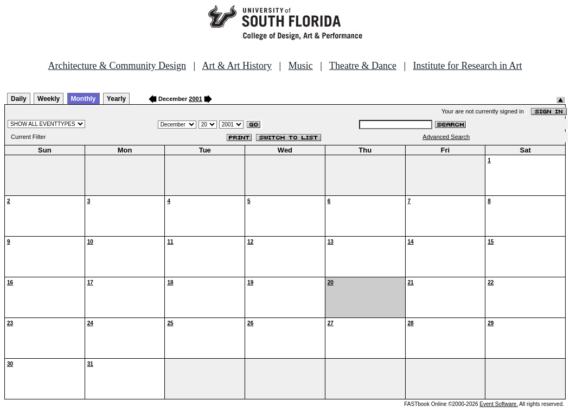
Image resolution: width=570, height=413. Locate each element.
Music (301, 65)
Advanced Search (446, 137)
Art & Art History (237, 65)
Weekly (48, 99)
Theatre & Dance (362, 65)
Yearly (116, 99)
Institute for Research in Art (467, 65)
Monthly (83, 99)
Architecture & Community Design (117, 65)
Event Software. (498, 404)
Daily (19, 99)
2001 (195, 99)
